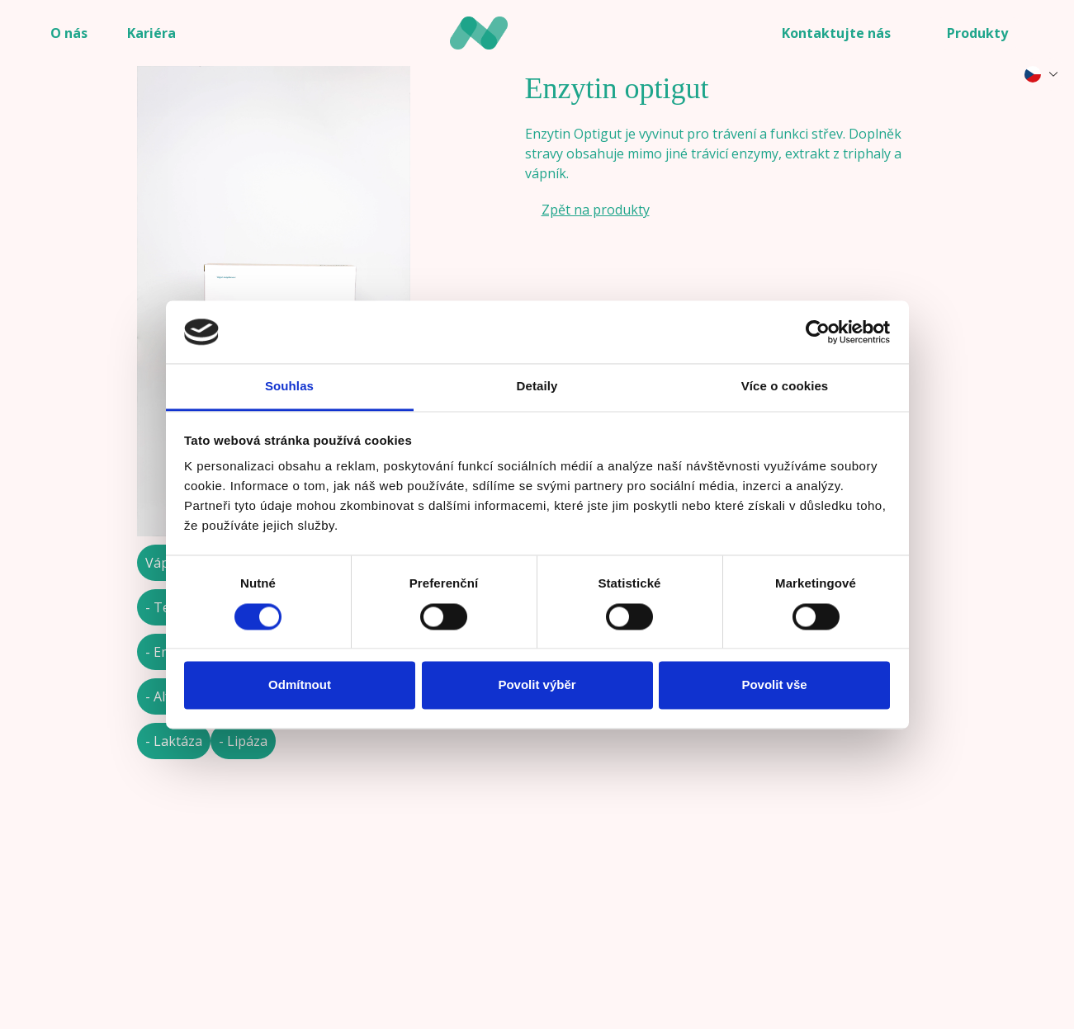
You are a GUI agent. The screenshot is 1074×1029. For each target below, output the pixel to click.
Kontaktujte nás (836, 33)
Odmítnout (299, 685)
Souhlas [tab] (289, 387)
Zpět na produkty (596, 210)
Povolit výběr (536, 685)
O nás (69, 33)
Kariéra (151, 33)
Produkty (977, 33)
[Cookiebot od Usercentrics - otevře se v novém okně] (817, 331)
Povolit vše (774, 685)
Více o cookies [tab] (785, 387)
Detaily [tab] (537, 387)
